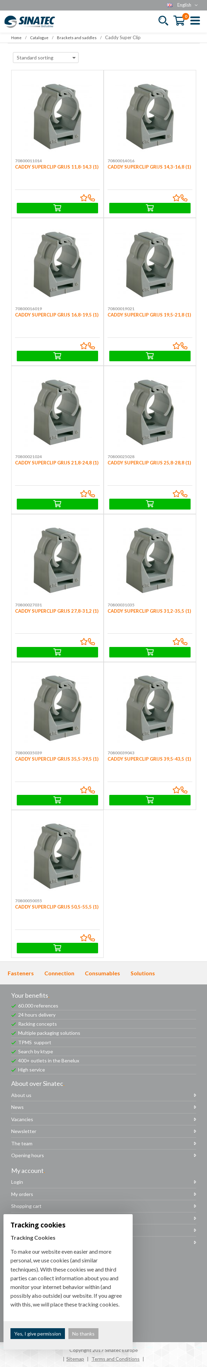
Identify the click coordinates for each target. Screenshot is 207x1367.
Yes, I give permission (37, 1334)
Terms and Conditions (115, 1359)
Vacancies (22, 1119)
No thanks (83, 1334)
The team (21, 1143)
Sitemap (75, 1359)
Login (17, 1182)
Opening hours (27, 1155)
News (17, 1107)
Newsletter (23, 1131)
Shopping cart (26, 1206)
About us (21, 1095)
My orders (22, 1194)
